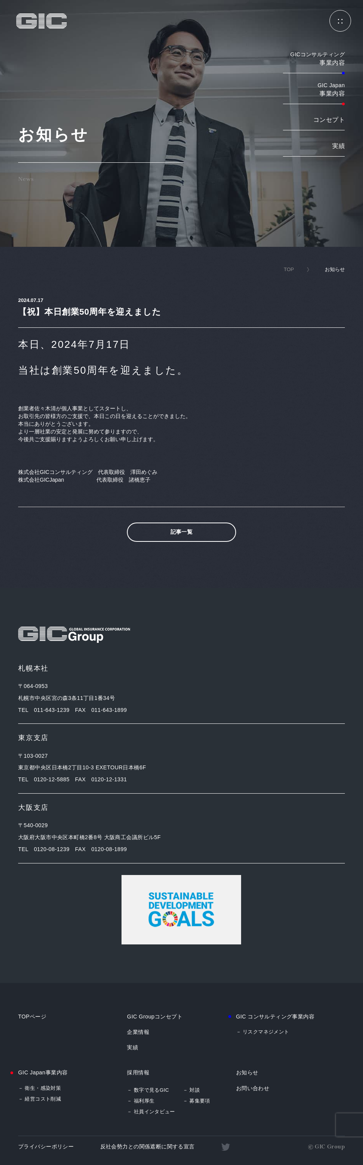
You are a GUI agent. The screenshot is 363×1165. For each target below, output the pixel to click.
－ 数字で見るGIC (148, 1090)
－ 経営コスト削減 (39, 1099)
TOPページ (32, 1016)
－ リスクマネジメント (262, 1032)
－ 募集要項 (196, 1101)
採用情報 (138, 1072)
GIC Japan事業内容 (43, 1072)
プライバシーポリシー (46, 1146)
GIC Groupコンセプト (154, 1016)
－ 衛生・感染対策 (39, 1088)
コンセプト (329, 119)
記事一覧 (182, 532)
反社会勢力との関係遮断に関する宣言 (147, 1146)
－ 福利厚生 (140, 1101)
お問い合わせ (253, 1088)
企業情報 (138, 1032)
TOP (289, 269)
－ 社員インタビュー (151, 1111)
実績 (338, 146)
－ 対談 (191, 1090)
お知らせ (247, 1072)
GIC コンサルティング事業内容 (275, 1016)
